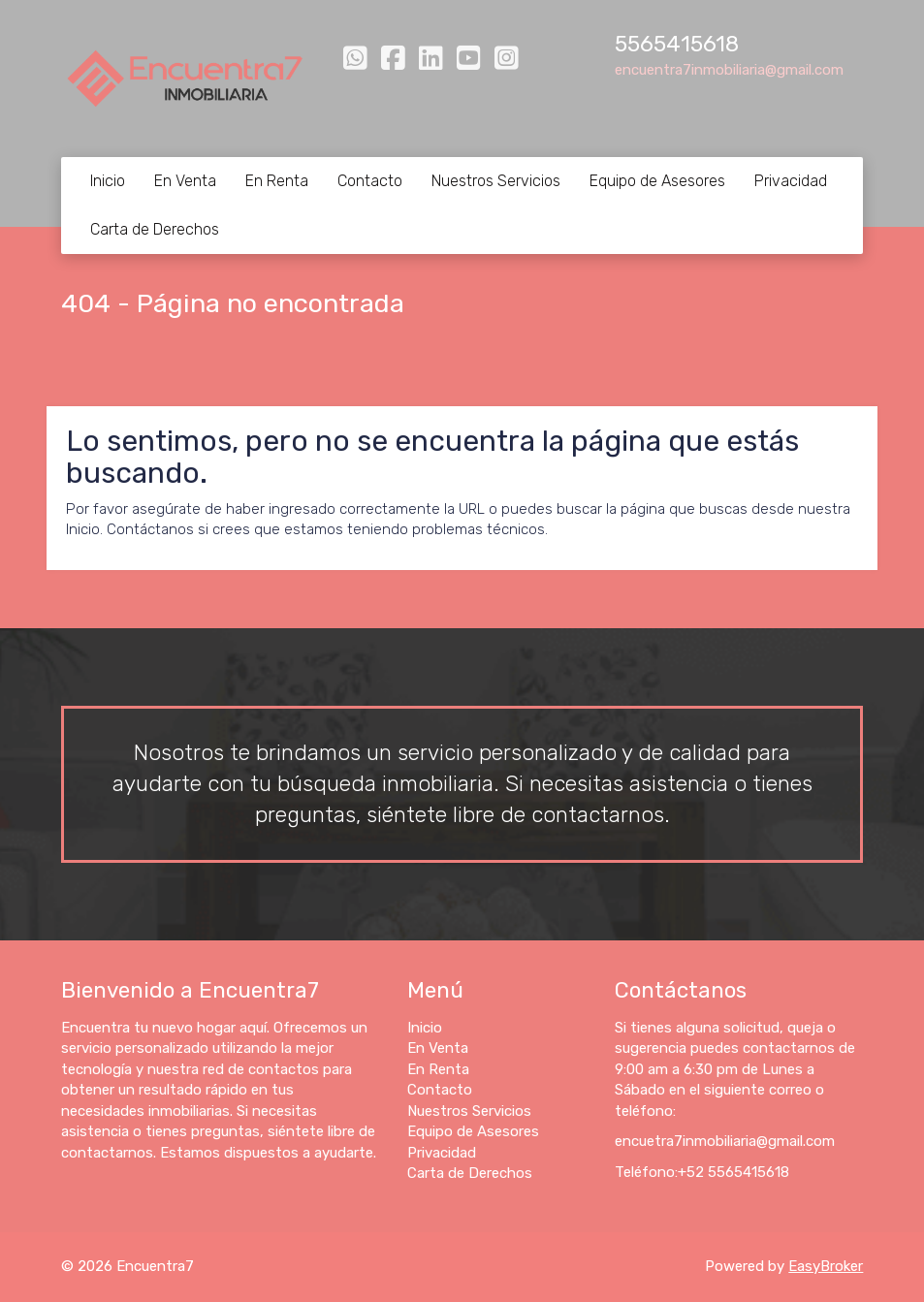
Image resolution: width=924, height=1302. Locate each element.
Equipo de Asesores (657, 181)
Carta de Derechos (154, 229)
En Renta (276, 181)
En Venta (185, 181)
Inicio (107, 181)
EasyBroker (825, 1266)
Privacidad (790, 181)
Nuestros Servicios (495, 181)
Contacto (369, 181)
